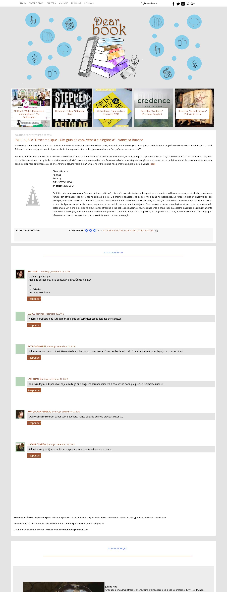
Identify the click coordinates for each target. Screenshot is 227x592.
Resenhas (76, 3)
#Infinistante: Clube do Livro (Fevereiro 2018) (111, 112)
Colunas (88, 3)
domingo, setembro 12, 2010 (55, 271)
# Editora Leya (120, 230)
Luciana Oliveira (37, 444)
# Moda (149, 230)
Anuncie (63, 3)
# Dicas (107, 230)
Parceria (51, 3)
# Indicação (137, 230)
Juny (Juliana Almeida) (39, 411)
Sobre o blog (36, 3)
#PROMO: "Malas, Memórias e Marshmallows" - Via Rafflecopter (29, 113)
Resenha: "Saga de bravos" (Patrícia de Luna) (193, 112)
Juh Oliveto (34, 271)
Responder (34, 298)
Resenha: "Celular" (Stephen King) (70, 112)
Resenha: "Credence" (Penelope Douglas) (152, 112)
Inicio (23, 3)
